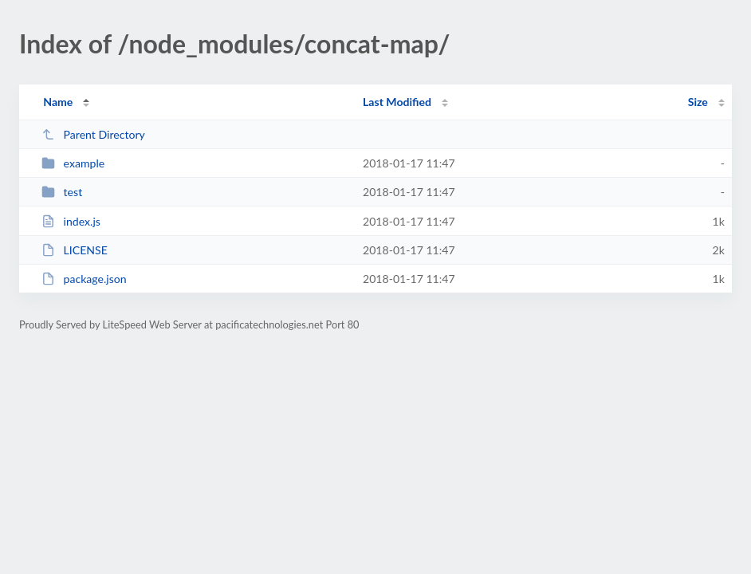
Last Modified (397, 101)
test (61, 192)
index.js (70, 221)
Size (698, 101)
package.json (83, 278)
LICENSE (74, 250)
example (72, 163)
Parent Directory (93, 134)
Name (58, 101)
